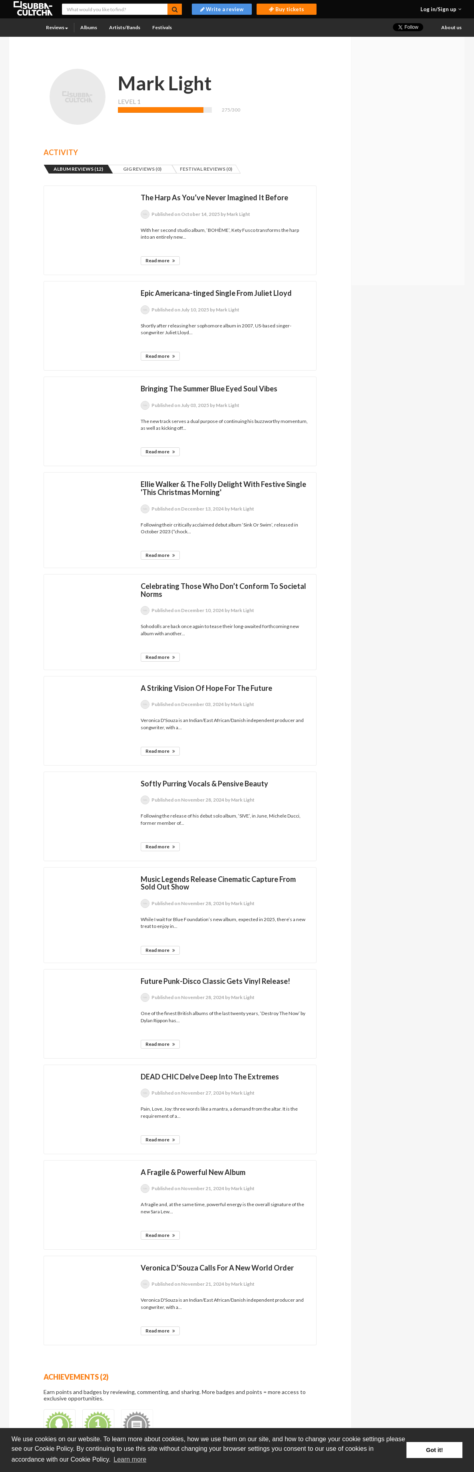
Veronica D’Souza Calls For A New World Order (217, 1267)
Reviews (57, 27)
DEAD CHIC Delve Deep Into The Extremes (210, 1076)
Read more (160, 260)
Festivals (162, 27)
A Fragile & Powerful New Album (193, 1172)
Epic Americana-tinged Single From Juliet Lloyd (216, 293)
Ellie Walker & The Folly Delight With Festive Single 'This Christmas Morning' (223, 488)
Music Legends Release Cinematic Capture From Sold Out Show (218, 883)
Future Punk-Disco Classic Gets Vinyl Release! (215, 981)
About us (451, 27)
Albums (88, 27)
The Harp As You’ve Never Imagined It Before (214, 197)
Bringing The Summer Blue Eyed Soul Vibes (209, 388)
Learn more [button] (130, 1459)
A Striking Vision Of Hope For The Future (206, 688)
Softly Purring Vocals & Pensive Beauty (204, 783)
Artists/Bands (124, 27)
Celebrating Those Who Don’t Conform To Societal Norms (223, 590)
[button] (441, 9)
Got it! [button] (434, 1450)
